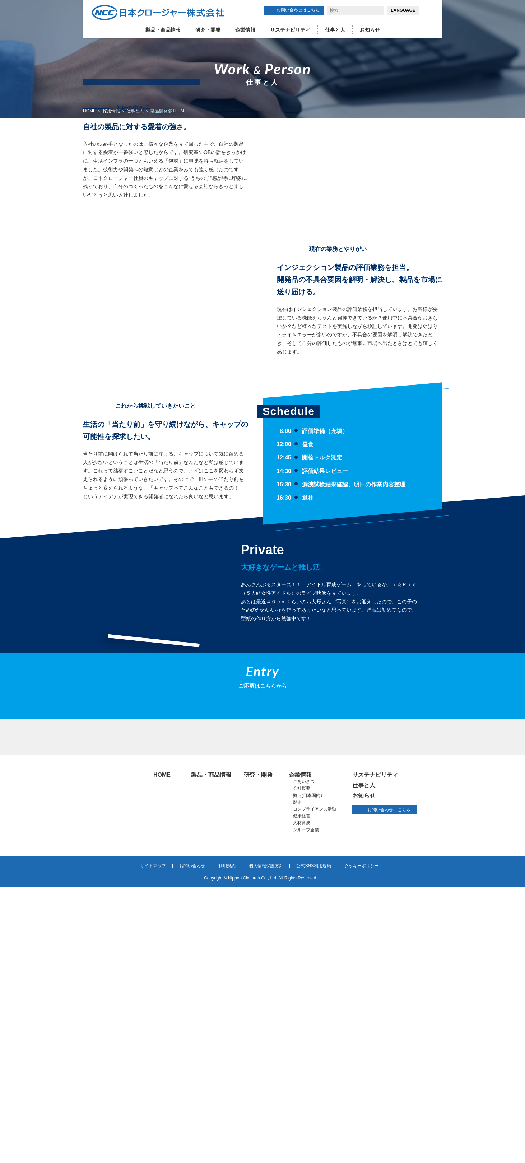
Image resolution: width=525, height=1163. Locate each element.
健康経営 (301, 1092)
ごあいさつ (304, 1057)
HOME (89, 110)
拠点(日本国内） (309, 1071)
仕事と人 (335, 30)
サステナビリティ (290, 30)
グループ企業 (306, 1105)
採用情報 (111, 110)
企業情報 (245, 30)
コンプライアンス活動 (314, 1085)
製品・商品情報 (163, 30)
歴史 (297, 1078)
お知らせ (370, 30)
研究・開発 (207, 30)
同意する (441, 1142)
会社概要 (301, 1064)
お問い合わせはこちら (298, 10)
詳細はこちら (353, 1151)
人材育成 (301, 1099)
